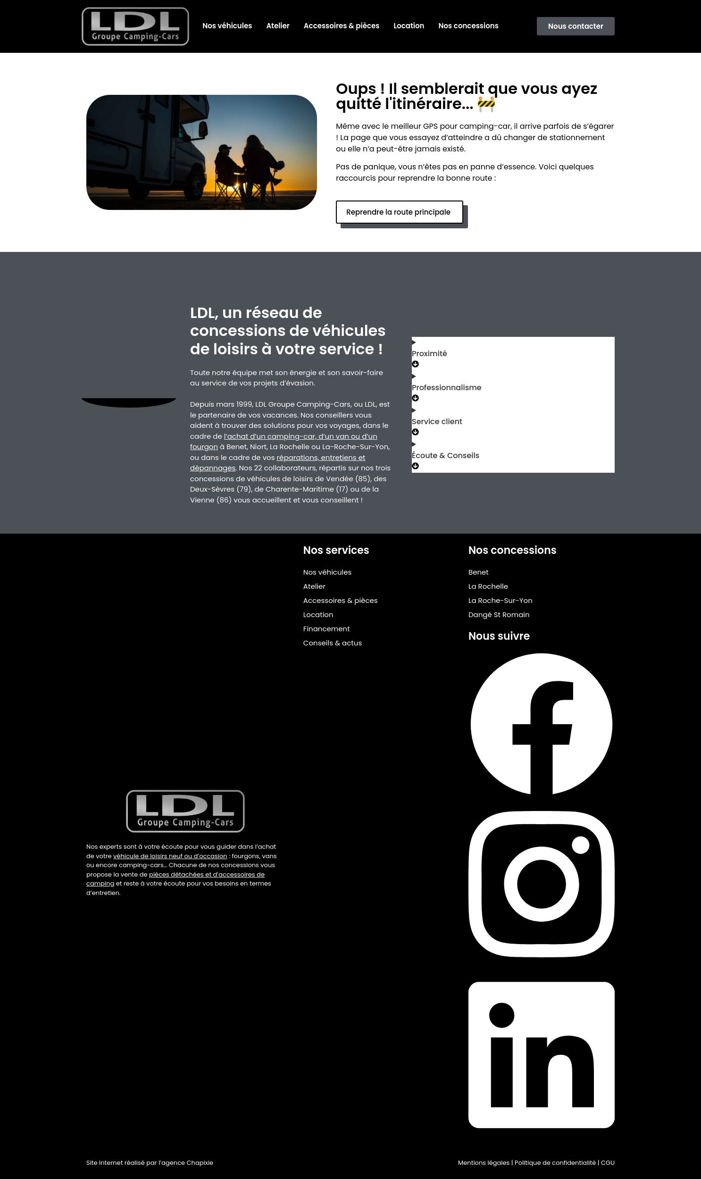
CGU (608, 1162)
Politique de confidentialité (555, 1162)
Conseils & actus (332, 643)
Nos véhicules (227, 26)
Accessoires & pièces (342, 26)
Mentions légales (483, 1162)
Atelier (277, 26)
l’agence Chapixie (186, 1162)
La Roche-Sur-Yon (500, 600)
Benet (478, 572)
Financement (326, 629)
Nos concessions (469, 26)
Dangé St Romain (499, 614)
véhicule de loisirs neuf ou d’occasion (170, 856)
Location (408, 26)
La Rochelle (488, 586)
